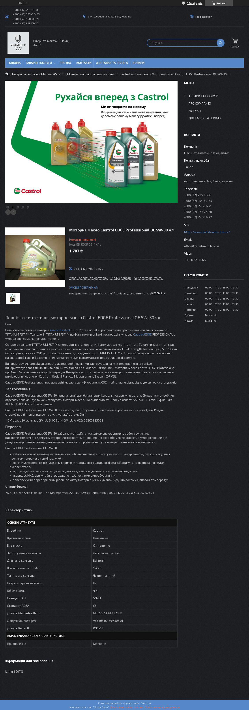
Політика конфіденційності (163, 706)
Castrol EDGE (142, 334)
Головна (14, 63)
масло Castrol (60, 330)
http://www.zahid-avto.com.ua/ (207, 232)
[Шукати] (221, 43)
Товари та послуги (24, 74)
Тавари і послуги (38, 63)
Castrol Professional (134, 74)
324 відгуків (194, 3)
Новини (138, 63)
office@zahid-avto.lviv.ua (201, 246)
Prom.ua (146, 702)
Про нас (66, 63)
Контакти (83, 63)
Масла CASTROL (52, 74)
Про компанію (200, 103)
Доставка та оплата (112, 63)
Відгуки (195, 111)
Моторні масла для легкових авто (91, 74)
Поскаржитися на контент (127, 706)
